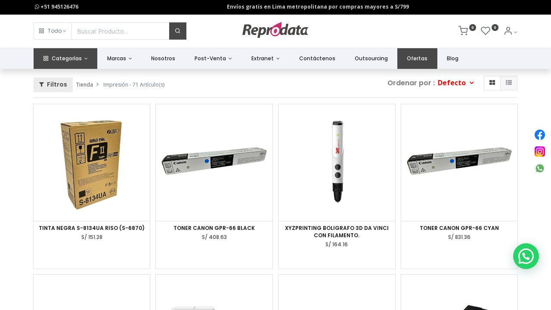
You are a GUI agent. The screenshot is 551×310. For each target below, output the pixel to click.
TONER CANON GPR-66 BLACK (214, 228)
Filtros (53, 84)
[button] (53, 31)
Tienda (84, 84)
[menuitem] (163, 58)
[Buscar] (177, 31)
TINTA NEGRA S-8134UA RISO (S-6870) (92, 228)
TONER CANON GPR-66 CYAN (459, 228)
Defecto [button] (452, 82)
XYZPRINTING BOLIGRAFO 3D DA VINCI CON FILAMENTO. (337, 232)
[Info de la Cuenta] (510, 32)
